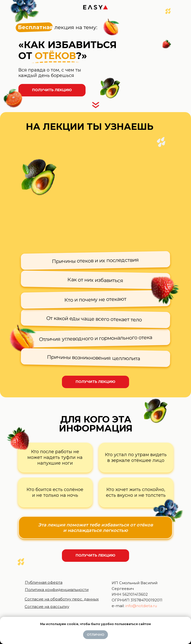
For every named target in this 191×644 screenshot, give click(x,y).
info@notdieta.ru (141, 605)
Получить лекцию (52, 90)
